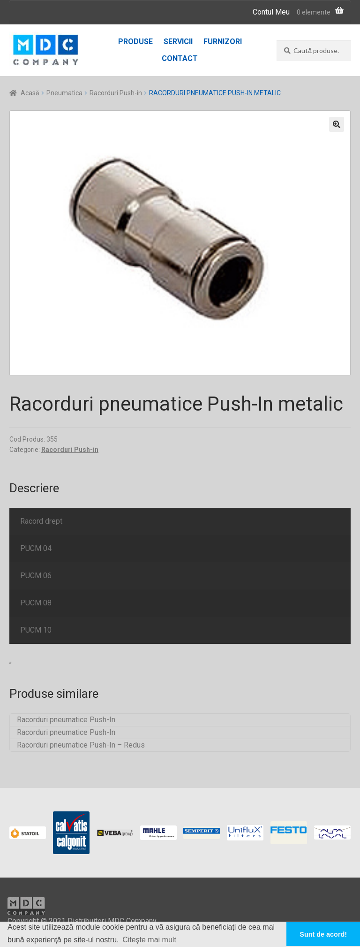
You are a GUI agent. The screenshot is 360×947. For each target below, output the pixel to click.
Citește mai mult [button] (149, 940)
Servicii (178, 41)
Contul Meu (271, 12)
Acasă (30, 93)
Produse (135, 41)
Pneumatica (64, 93)
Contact (180, 58)
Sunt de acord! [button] (323, 934)
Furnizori (222, 41)
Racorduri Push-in (116, 93)
